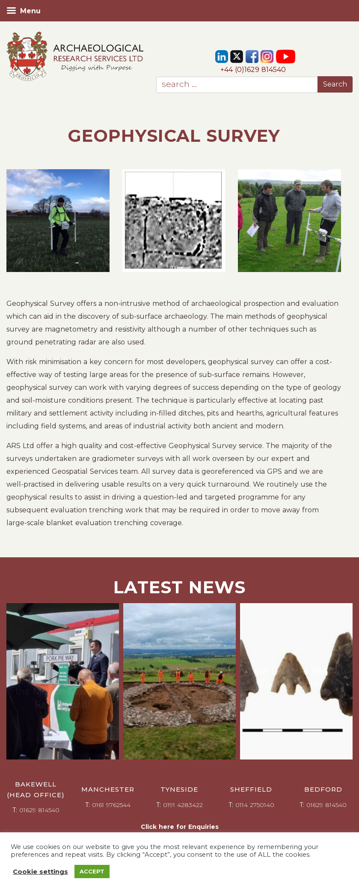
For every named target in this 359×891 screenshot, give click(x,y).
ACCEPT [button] (92, 871)
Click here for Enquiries (180, 827)
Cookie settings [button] (40, 872)
